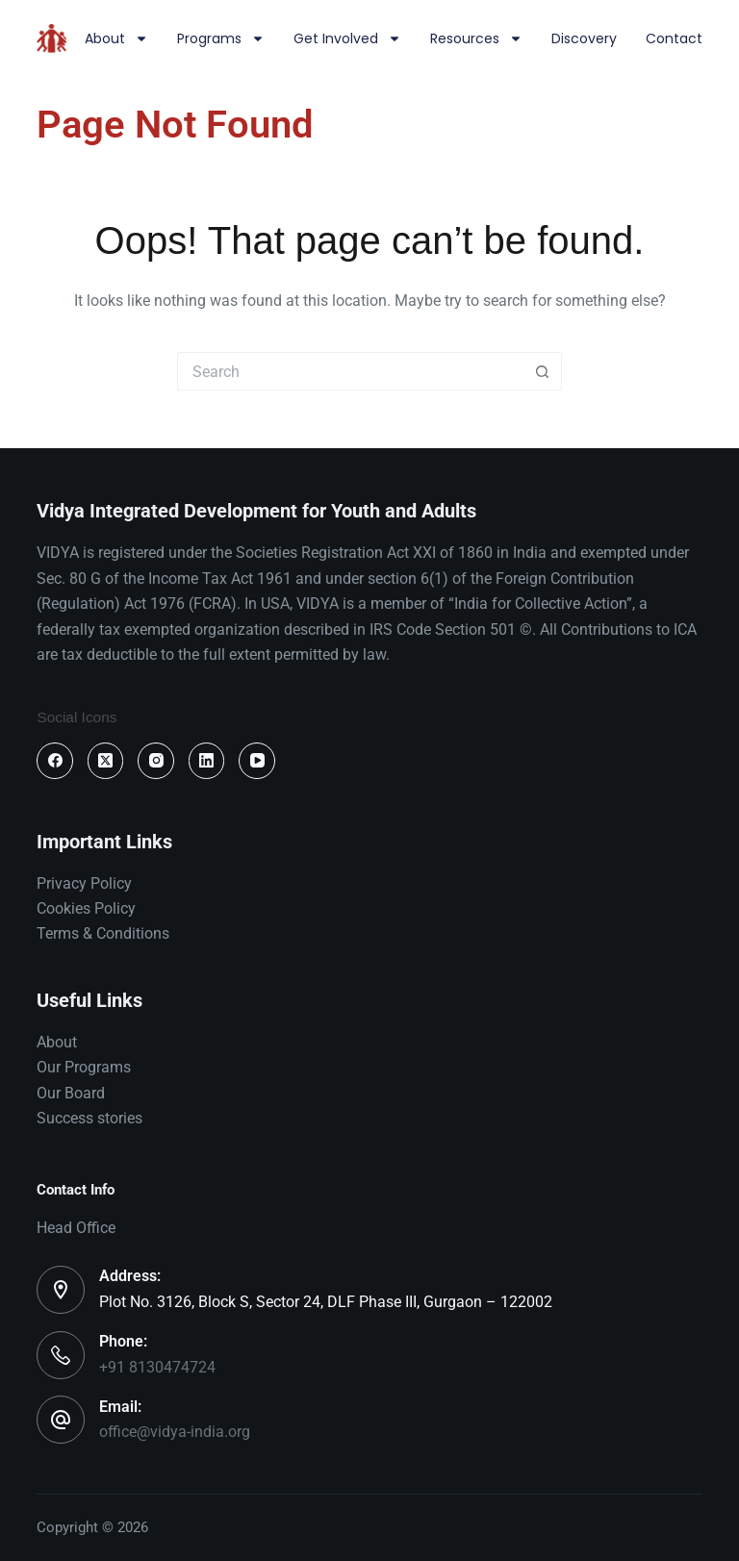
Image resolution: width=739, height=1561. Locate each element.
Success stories (89, 1118)
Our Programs (84, 1067)
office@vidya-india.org (174, 1432)
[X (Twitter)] (106, 761)
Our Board (71, 1093)
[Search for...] (350, 371)
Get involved (347, 38)
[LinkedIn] (207, 761)
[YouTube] (257, 761)
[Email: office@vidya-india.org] (61, 1420)
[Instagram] (156, 761)
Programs (221, 38)
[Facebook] (55, 761)
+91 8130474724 (157, 1367)
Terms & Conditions (103, 933)
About (116, 38)
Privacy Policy (84, 883)
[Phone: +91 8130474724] (61, 1355)
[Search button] (542, 371)
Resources (476, 38)
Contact (674, 38)
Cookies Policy (86, 908)
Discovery (584, 38)
